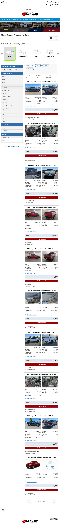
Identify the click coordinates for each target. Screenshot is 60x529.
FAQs (32, 509)
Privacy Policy (51, 509)
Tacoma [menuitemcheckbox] (5, 85)
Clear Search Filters (12, 146)
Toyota (45, 65)
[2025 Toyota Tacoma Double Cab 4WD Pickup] (41, 291)
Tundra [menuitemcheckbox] (5, 87)
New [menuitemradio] (9, 69)
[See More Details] (31, 106)
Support (28, 511)
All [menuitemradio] (4, 69)
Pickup (29, 68)
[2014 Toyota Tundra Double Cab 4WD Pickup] (41, 207)
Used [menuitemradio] (15, 69)
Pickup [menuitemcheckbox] (5, 130)
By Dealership (5, 137)
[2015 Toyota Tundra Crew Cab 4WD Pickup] (41, 332)
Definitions (38, 509)
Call (56, 38)
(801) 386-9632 (54, 5)
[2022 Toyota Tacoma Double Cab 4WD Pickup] (41, 249)
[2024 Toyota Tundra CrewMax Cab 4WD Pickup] (41, 165)
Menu (4, 2)
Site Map (44, 509)
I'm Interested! (41, 114)
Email (51, 38)
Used (37, 65)
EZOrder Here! (49, 19)
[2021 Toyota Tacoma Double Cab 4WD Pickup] (41, 124)
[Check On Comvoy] (2, 510)
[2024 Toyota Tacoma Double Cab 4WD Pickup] (41, 82)
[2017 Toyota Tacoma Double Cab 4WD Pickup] (41, 374)
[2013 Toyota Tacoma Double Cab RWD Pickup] (41, 458)
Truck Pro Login (35, 511)
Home (27, 509)
